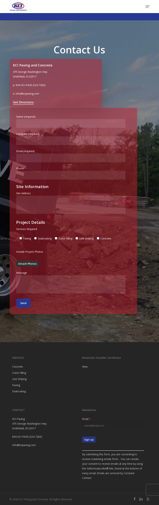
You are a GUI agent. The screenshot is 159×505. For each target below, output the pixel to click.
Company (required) (79, 138)
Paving (16, 385)
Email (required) (79, 155)
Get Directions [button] (23, 102)
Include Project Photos (29, 251)
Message (79, 283)
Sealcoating (19, 391)
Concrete (17, 366)
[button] (148, 6)
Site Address (79, 203)
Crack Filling (19, 372)
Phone (79, 173)
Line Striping (19, 379)
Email (86, 419)
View (85, 366)
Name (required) (79, 121)
